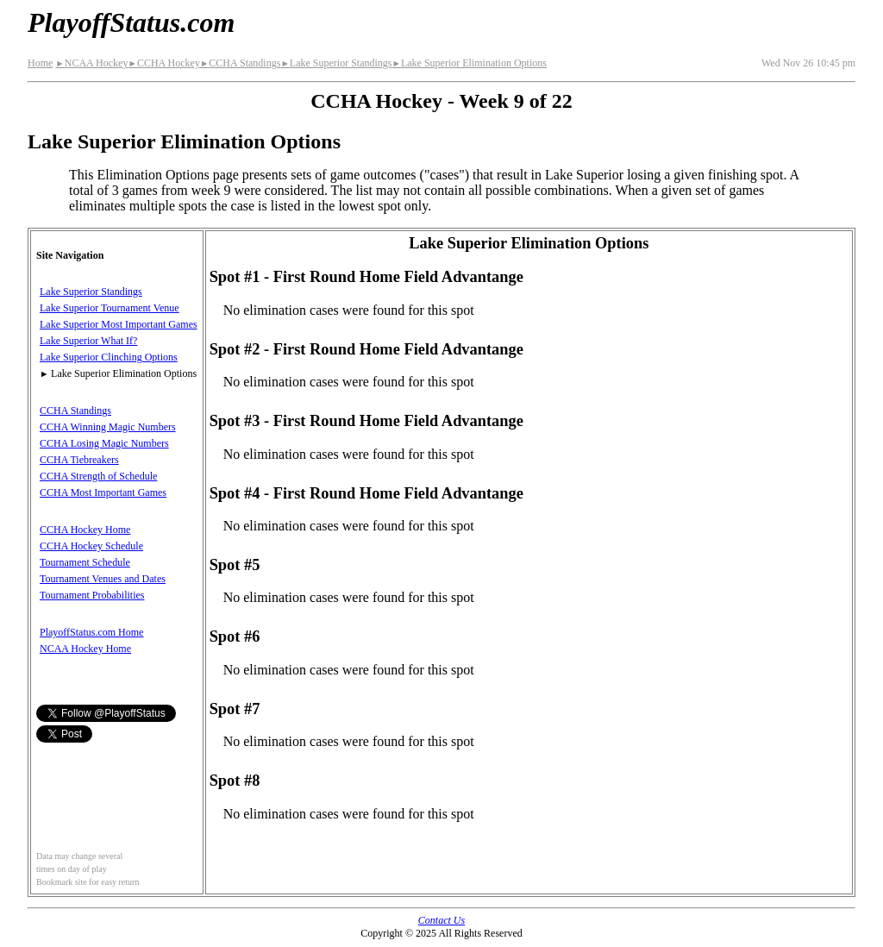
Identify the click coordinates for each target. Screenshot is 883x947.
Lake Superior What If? (88, 341)
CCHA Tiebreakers (79, 460)
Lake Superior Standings (335, 63)
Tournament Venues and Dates (103, 579)
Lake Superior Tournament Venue (109, 308)
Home (40, 63)
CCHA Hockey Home (85, 530)
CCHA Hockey (163, 63)
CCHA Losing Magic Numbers (104, 443)
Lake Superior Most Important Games (118, 324)
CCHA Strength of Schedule (98, 476)
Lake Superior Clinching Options (109, 357)
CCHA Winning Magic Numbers (108, 427)
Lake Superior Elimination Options (468, 63)
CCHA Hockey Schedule (91, 546)
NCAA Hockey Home (85, 649)
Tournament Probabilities (92, 595)
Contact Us (441, 920)
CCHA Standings (240, 63)
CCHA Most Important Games (103, 492)
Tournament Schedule (85, 562)
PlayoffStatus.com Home (91, 632)
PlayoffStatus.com (131, 22)
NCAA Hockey (91, 63)
